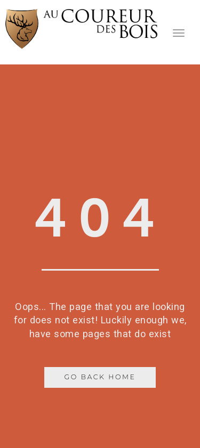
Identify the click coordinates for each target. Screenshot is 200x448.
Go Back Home (100, 377)
